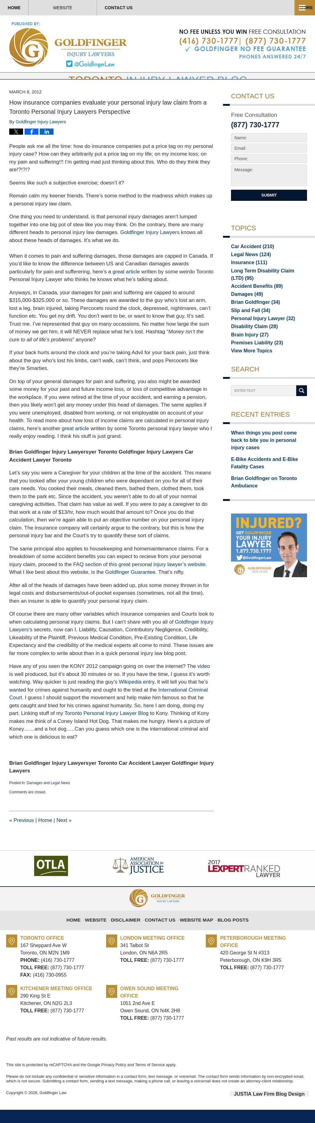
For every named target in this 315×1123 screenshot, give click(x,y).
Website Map (195, 930)
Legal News (60, 797)
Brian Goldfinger (252, 317)
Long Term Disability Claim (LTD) (264, 288)
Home (30, 7)
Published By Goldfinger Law (242, 44)
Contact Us (168, 7)
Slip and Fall (248, 326)
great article (126, 285)
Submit (269, 209)
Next (63, 834)
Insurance (247, 276)
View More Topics (249, 369)
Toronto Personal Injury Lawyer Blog (107, 727)
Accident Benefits (253, 300)
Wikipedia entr (135, 696)
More (301, 7)
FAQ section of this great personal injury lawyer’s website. (140, 578)
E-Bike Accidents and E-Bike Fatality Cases (268, 472)
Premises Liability (254, 360)
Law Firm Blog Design (279, 1107)
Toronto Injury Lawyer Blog (68, 44)
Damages (34, 797)
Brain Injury (247, 352)
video (203, 680)
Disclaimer (130, 930)
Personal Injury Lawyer (259, 334)
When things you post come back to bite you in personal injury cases (268, 455)
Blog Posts (229, 930)
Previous (21, 834)
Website (96, 7)
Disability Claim (251, 343)
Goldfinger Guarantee (130, 586)
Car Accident (250, 259)
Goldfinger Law (53, 1107)
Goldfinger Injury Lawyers (150, 246)
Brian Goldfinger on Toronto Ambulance (260, 489)
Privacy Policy (113, 1078)
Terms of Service (150, 1078)
